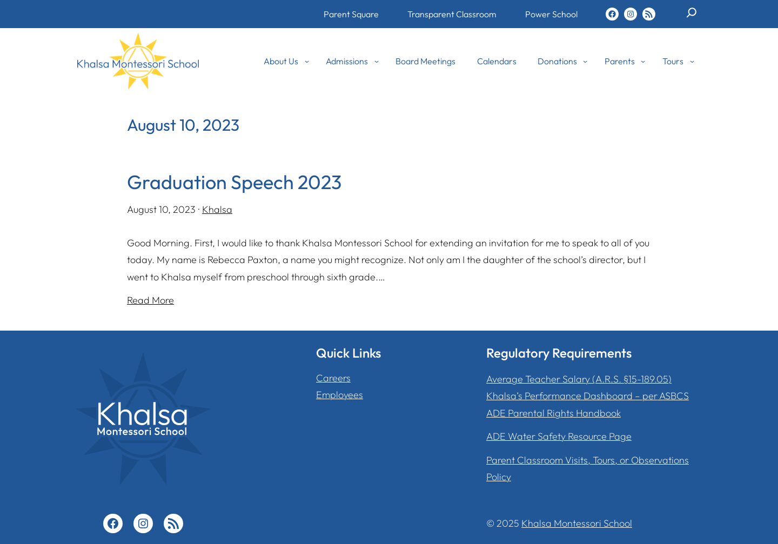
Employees (339, 394)
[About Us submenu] (307, 61)
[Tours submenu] (692, 61)
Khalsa (217, 209)
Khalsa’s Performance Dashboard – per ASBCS (587, 395)
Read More (150, 300)
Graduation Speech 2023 (234, 182)
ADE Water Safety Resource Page (559, 436)
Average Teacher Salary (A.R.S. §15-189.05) (579, 379)
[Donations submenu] (585, 61)
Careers (333, 378)
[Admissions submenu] (376, 61)
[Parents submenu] (643, 61)
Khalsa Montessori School (576, 523)
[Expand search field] (691, 17)
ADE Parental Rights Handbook (553, 413)
